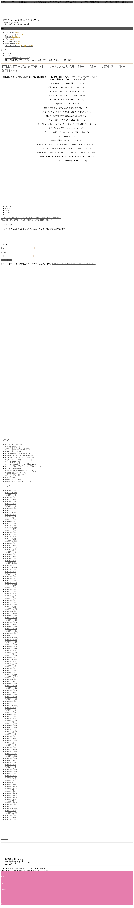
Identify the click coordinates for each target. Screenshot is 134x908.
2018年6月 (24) (11, 622)
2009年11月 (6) (11, 815)
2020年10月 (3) (11, 570)
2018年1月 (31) (11, 633)
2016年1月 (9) (11, 675)
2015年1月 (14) (11, 701)
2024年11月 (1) (11, 513)
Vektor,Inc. (36, 873)
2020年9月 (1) (11, 572)
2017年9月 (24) (11, 642)
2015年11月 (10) (12, 679)
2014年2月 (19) (11, 725)
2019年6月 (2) (11, 596)
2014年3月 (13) (11, 723)
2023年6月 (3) (11, 532)
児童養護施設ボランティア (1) (17, 475)
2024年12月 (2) (11, 511)
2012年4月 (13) (11, 772)
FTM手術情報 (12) (13, 449)
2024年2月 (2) (11, 524)
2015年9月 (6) (11, 684)
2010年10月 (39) (12, 811)
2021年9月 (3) (11, 552)
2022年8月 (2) (11, 546)
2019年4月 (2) (11, 600)
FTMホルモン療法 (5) (14, 447)
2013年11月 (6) (11, 732)
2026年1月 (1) (11, 493)
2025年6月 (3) (11, 502)
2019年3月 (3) (11, 603)
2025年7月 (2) (11, 500)
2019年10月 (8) (11, 587)
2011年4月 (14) (11, 798)
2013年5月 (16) (11, 743)
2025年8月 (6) (11, 497)
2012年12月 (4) (11, 754)
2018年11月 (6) (11, 611)
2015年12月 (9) (11, 677)
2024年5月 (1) (11, 522)
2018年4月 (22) (11, 627)
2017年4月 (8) (11, 653)
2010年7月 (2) (11, 813)
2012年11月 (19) (12, 756)
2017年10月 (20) (12, 640)
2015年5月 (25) (11, 693)
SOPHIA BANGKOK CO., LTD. (21, 871)
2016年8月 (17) (11, 666)
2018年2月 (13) (11, 631)
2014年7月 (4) (11, 715)
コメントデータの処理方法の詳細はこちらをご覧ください (73, 266)
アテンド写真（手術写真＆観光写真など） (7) (23, 469)
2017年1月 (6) (11, 660)
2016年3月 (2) (11, 671)
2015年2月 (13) (11, 699)
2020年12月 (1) (11, 565)
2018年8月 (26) (11, 618)
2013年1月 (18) (11, 752)
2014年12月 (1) (11, 704)
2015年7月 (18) (11, 688)
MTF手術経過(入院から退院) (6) (18, 456)
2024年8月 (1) (11, 517)
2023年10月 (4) (11, 530)
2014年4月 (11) (11, 721)
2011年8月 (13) (11, 789)
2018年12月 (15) (12, 609)
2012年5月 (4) (11, 769)
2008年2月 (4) (11, 820)
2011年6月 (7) (11, 793)
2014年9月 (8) (11, 710)
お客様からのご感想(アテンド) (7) (19, 462)
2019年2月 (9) (11, 605)
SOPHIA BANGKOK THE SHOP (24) (19, 458)
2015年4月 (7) (11, 695)
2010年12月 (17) (12, 807)
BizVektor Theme (24, 873)
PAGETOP (4, 842)
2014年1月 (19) (11, 728)
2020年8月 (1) (11, 574)
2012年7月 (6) (11, 765)
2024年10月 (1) (11, 515)
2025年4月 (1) (11, 506)
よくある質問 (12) (13, 464)
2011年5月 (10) (11, 796)
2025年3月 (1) (11, 508)
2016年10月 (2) (11, 662)
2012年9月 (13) (11, 761)
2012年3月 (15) (11, 774)
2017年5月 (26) (11, 651)
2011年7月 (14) (11, 791)
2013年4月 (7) (11, 745)
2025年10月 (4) (11, 495)
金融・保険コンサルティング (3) (18, 484)
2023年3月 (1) (11, 537)
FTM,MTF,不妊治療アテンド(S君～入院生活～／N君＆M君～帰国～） (28, 220)
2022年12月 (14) (12, 541)
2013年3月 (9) (11, 747)
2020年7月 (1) (11, 576)
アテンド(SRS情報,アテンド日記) (84, 77)
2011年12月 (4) (11, 780)
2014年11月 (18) (12, 706)
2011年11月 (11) (12, 783)
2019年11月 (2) (11, 585)
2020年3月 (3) (11, 581)
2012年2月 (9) (11, 776)
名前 (4, 251)
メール (5, 255)
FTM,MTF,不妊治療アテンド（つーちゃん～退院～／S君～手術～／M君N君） (31, 218)
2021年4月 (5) (11, 557)
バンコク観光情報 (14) (14, 471)
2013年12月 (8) (11, 730)
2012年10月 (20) (12, 758)
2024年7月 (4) (11, 519)
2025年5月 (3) (11, 504)
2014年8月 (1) (11, 712)
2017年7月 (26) (11, 647)
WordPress (12, 873)
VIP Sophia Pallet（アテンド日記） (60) (20, 460)
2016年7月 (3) (11, 668)
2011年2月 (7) (11, 802)
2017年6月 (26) (11, 649)
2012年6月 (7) (11, 767)
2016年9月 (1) (11, 664)
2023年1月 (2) (11, 539)
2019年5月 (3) (11, 598)
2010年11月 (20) (12, 809)
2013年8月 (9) (11, 736)
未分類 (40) (10, 480)
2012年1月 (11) (11, 778)
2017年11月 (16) (12, 638)
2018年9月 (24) (11, 616)
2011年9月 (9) (11, 787)
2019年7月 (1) (11, 594)
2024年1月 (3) (11, 526)
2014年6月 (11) (11, 717)
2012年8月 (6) (11, 763)
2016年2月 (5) (11, 673)
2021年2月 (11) (11, 561)
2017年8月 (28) (11, 644)
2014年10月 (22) (12, 708)
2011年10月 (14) (12, 785)
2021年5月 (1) (11, 554)
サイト (3, 259)
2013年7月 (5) (11, 739)
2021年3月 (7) (11, 559)
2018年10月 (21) (12, 614)
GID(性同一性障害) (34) (15, 454)
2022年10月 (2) (11, 543)
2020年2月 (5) (11, 583)
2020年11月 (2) (11, 568)
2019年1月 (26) (11, 607)
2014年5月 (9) (11, 719)
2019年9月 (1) (11, 590)
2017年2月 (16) (11, 657)
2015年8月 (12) (11, 686)
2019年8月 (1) (11, 592)
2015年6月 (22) (11, 690)
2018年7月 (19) (11, 620)
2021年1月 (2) (11, 563)
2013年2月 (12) (11, 750)
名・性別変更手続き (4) (15, 477)
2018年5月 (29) (11, 625)
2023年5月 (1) (11, 535)
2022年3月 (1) (11, 548)
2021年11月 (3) (11, 550)
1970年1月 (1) (11, 822)
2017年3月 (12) (11, 655)
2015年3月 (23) (11, 697)
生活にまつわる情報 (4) (15, 482)
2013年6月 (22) (11, 741)
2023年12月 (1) (11, 528)
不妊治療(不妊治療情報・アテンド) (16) (21, 473)
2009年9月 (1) (11, 818)
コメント (5, 247)
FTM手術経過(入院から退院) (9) (18, 451)
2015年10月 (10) (12, 682)
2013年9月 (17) (11, 734)
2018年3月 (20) (11, 629)
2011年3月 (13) (11, 800)
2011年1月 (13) (11, 804)
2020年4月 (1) (11, 579)
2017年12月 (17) (12, 636)
